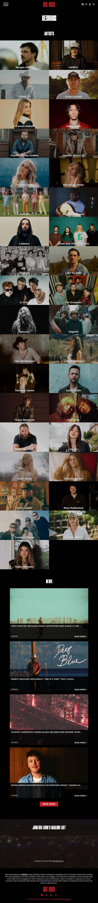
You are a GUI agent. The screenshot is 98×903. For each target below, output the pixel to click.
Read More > (81, 636)
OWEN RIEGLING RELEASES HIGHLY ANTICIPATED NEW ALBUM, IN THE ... (46, 626)
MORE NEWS (49, 804)
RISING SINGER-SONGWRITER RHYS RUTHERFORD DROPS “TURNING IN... (46, 785)
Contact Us (67, 899)
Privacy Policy (57, 899)
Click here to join (57, 861)
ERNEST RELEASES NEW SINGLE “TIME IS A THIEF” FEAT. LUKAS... (43, 679)
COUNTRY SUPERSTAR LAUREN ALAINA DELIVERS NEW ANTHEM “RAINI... (46, 732)
